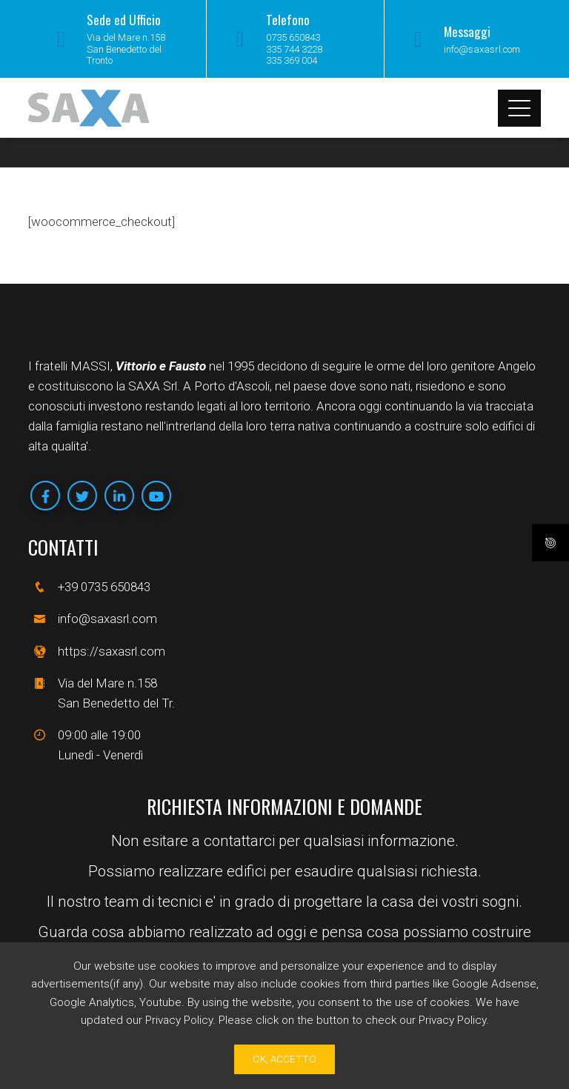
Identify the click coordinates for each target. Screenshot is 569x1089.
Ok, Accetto (284, 1059)
